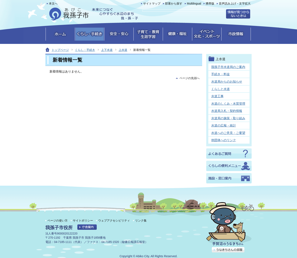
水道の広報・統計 (223, 125)
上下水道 (107, 50)
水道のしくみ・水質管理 (228, 103)
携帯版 (210, 3)
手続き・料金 (220, 74)
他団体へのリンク (223, 140)
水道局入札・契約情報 (226, 111)
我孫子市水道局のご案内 (228, 67)
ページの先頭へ (189, 78)
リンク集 (141, 220)
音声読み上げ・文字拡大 (235, 3)
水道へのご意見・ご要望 (228, 133)
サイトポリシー (83, 220)
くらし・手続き (85, 50)
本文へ (53, 3)
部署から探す (173, 3)
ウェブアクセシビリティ (114, 220)
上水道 (123, 50)
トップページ (60, 50)
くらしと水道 (220, 89)
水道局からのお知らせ (226, 81)
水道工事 (217, 96)
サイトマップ (151, 3)
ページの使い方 (57, 220)
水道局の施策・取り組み (228, 118)
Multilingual (194, 3)
